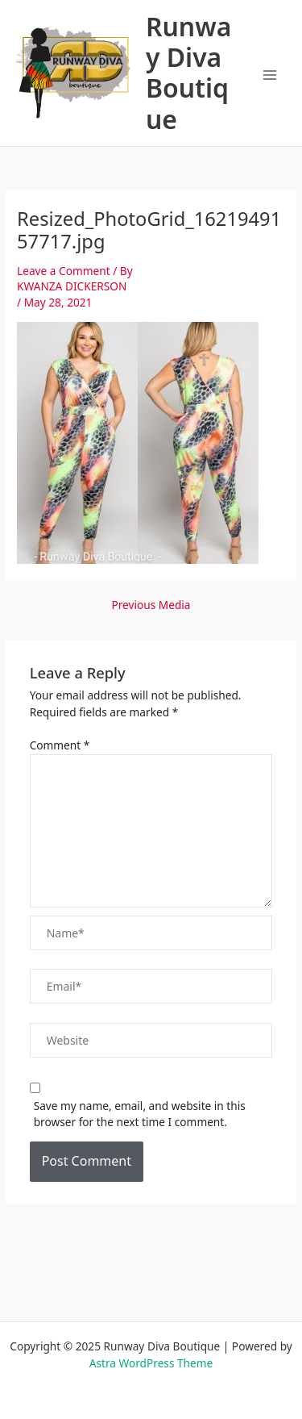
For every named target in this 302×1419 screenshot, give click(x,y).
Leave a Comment (63, 270)
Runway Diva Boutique (188, 73)
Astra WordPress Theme (151, 1363)
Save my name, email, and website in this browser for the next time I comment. (140, 1114)
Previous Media (150, 605)
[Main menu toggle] (270, 75)
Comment (60, 745)
